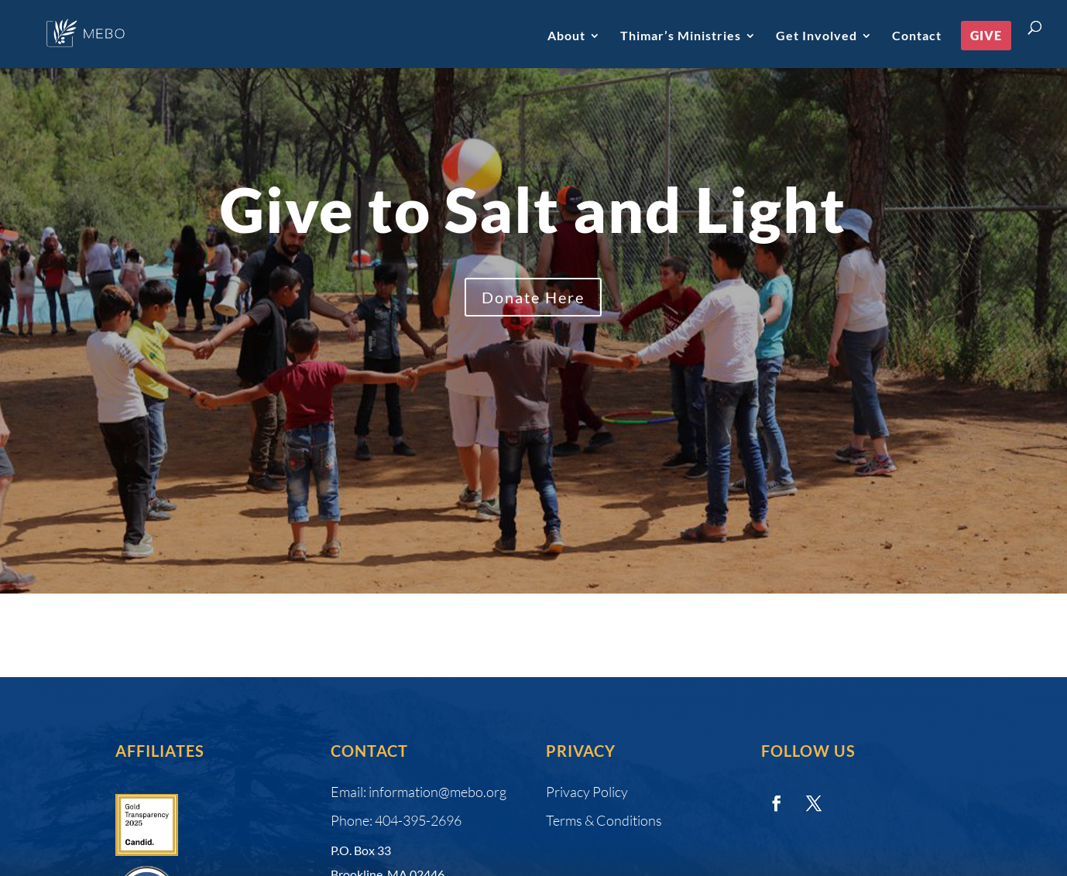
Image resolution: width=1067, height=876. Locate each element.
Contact (917, 36)
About (566, 36)
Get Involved (816, 36)
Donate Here (533, 297)
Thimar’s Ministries (680, 36)
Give (986, 35)
